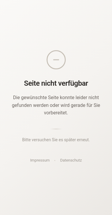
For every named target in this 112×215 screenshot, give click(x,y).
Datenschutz (71, 160)
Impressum (40, 160)
